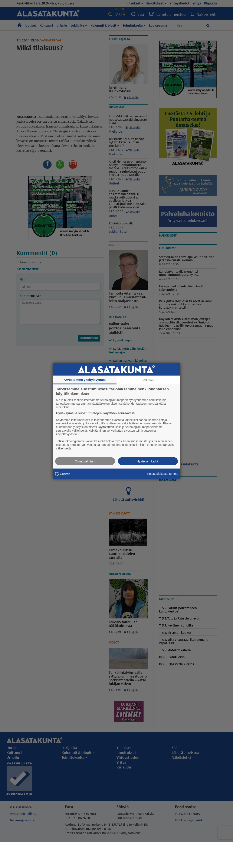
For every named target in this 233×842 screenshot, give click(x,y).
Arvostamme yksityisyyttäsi (84, 379)
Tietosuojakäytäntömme (162, 473)
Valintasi (148, 380)
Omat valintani (85, 461)
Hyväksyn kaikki (148, 461)
